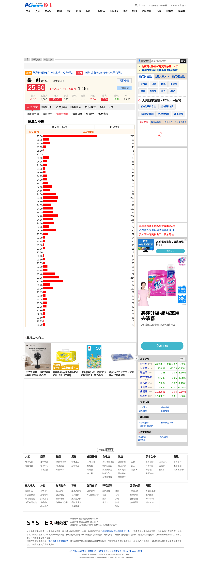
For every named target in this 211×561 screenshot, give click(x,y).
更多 (182, 359)
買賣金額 (29, 491)
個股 (120, 456)
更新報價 (124, 80)
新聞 (143, 5)
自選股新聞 (107, 477)
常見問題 (142, 437)
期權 (134, 11)
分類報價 (100, 11)
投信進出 (165, 411)
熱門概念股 (178, 76)
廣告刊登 (92, 551)
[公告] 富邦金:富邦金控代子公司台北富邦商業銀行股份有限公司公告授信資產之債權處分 (104, 72)
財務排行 (44, 498)
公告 (111, 107)
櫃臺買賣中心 (167, 422)
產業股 (90, 466)
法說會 (162, 466)
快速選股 (177, 462)
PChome (175, 5)
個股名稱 (145, 61)
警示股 (149, 469)
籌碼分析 (47, 107)
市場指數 (44, 469)
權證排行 (60, 469)
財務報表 (76, 107)
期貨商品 (75, 462)
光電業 (56, 81)
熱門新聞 (106, 491)
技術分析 (48, 113)
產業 (104, 498)
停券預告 (150, 466)
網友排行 (44, 506)
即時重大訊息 (180, 122)
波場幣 (143, 391)
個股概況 (90, 107)
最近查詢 (144, 122)
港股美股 (147, 11)
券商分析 (92, 485)
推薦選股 (177, 466)
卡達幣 (143, 387)
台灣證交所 (144, 422)
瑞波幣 (143, 372)
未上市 (105, 502)
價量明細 (77, 113)
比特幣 (169, 11)
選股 (78, 11)
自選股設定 (107, 469)
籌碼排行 (44, 502)
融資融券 (165, 407)
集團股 (90, 469)
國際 (117, 491)
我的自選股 (156, 122)
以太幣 (143, 368)
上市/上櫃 (91, 462)
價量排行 (168, 122)
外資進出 (143, 411)
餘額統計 (60, 491)
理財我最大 (76, 502)
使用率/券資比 (62, 502)
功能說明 (164, 437)
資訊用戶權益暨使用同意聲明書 (116, 531)
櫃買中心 (44, 466)
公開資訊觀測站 (146, 426)
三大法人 (143, 407)
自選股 (48, 11)
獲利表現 (103, 113)
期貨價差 (75, 466)
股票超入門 (76, 498)
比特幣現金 (146, 376)
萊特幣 (144, 383)
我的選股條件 (179, 469)
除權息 (181, 11)
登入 (184, 5)
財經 (117, 502)
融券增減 (60, 498)
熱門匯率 (150, 495)
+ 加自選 (124, 88)
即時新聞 (107, 485)
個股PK (114, 11)
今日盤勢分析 (93, 495)
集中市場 (44, 462)
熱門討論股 (145, 76)
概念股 (90, 473)
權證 (125, 11)
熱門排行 (134, 498)
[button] (136, 358)
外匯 (158, 11)
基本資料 (61, 107)
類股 (88, 11)
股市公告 (151, 456)
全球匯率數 (151, 491)
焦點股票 (134, 502)
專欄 (73, 485)
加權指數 (29, 462)
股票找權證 (61, 462)
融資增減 (60, 495)
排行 (68, 11)
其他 (117, 498)
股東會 (162, 469)
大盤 (37, 11)
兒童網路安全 (115, 551)
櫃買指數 (29, 466)
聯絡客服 (142, 440)
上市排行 (44, 491)
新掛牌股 (150, 462)
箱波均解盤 (76, 491)
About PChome (129, 551)
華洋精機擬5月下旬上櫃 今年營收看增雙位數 (53, 72)
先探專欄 (75, 506)
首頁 (28, 11)
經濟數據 (150, 502)
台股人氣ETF (162, 76)
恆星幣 (143, 395)
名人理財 (75, 495)
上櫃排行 (44, 495)
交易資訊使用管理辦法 (58, 541)
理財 (117, 506)
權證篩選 (60, 466)
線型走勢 (32, 107)
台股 (104, 495)
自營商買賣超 (31, 502)
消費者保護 (103, 551)
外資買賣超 (30, 495)
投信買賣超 (30, 498)
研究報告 (91, 491)
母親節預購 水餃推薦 (158, 5)
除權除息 (163, 462)
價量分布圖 (62, 113)
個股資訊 (36, 59)
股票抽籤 (150, 473)
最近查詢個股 (108, 462)
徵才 (140, 551)
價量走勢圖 (33, 113)
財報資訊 (106, 473)
